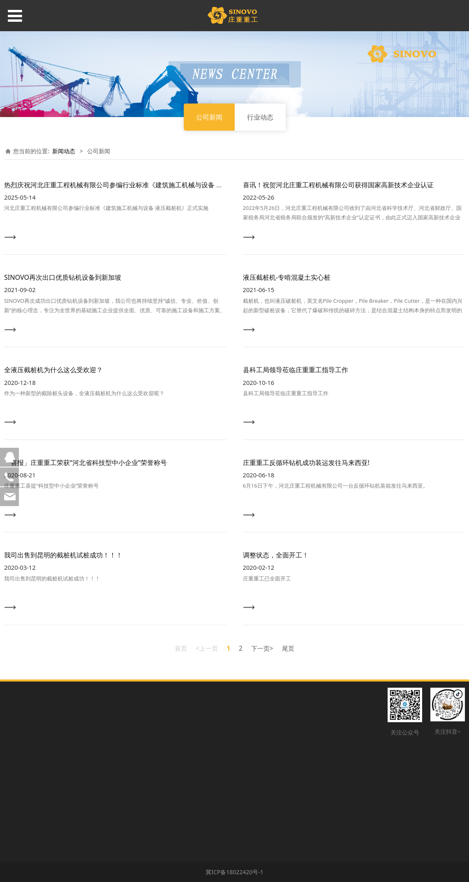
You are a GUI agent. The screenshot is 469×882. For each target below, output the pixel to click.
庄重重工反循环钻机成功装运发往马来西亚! (306, 462)
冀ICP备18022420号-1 (234, 872)
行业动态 (260, 117)
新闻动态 (63, 151)
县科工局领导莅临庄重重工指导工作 (295, 369)
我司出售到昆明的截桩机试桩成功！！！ (63, 555)
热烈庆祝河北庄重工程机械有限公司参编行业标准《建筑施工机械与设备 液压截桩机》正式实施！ (146, 184)
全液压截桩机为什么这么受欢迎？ (53, 369)
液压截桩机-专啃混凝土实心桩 (286, 277)
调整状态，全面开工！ (276, 555)
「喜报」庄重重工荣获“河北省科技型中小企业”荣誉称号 (85, 462)
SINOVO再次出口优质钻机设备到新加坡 (62, 277)
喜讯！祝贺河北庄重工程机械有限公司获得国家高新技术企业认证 (338, 184)
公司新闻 (209, 117)
